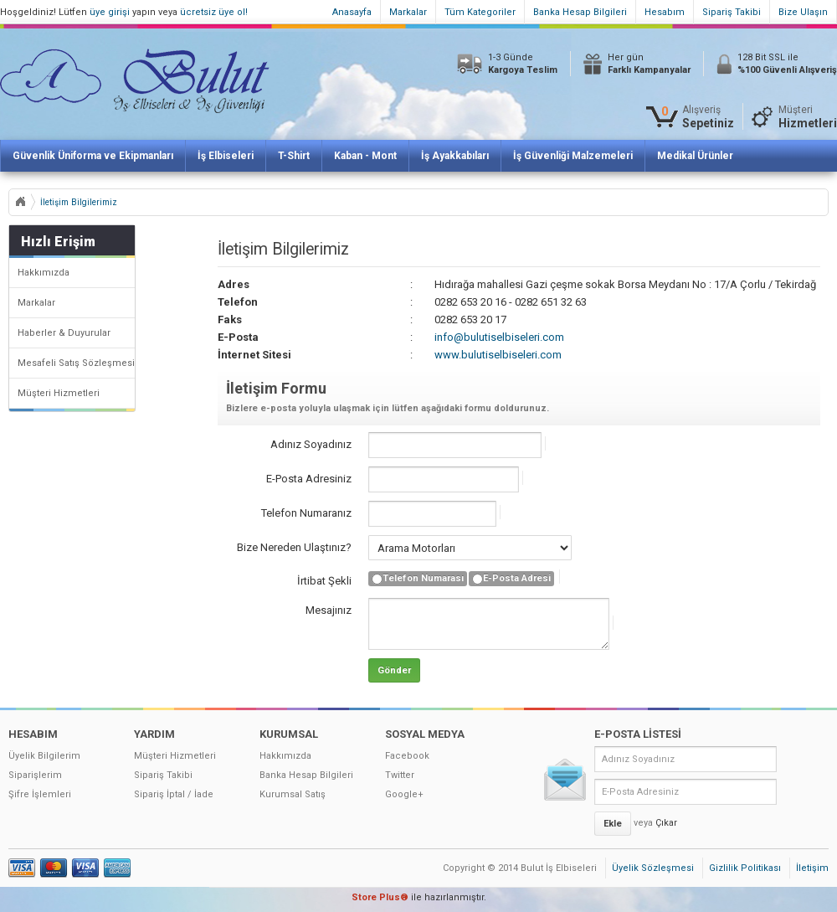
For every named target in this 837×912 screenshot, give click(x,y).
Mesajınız (329, 610)
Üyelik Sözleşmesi (653, 868)
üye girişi (110, 12)
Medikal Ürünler (695, 156)
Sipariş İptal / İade (173, 794)
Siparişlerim (35, 775)
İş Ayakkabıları (455, 156)
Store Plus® (380, 897)
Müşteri (807, 117)
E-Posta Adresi (511, 579)
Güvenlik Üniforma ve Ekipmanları (93, 156)
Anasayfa (352, 12)
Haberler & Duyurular (64, 332)
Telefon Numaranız (306, 513)
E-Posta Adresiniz (309, 478)
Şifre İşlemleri (39, 794)
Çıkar (666, 822)
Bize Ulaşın (803, 12)
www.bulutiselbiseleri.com (498, 354)
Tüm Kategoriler (480, 12)
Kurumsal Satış (292, 794)
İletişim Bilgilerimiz (78, 202)
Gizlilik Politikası (745, 868)
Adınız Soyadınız (311, 444)
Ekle (612, 823)
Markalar (408, 12)
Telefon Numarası (418, 579)
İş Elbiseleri (226, 156)
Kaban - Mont (365, 156)
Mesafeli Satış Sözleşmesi (76, 363)
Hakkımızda (43, 272)
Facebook (407, 755)
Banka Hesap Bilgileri (580, 12)
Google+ (404, 794)
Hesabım (664, 12)
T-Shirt (294, 156)
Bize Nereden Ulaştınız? (294, 547)
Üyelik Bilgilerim (44, 755)
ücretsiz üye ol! (214, 12)
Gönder (394, 670)
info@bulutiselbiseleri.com (499, 337)
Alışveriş (708, 117)
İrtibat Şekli (324, 581)
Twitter (399, 775)
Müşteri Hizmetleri (59, 393)
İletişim (812, 868)
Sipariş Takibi (731, 12)
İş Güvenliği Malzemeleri (573, 156)
